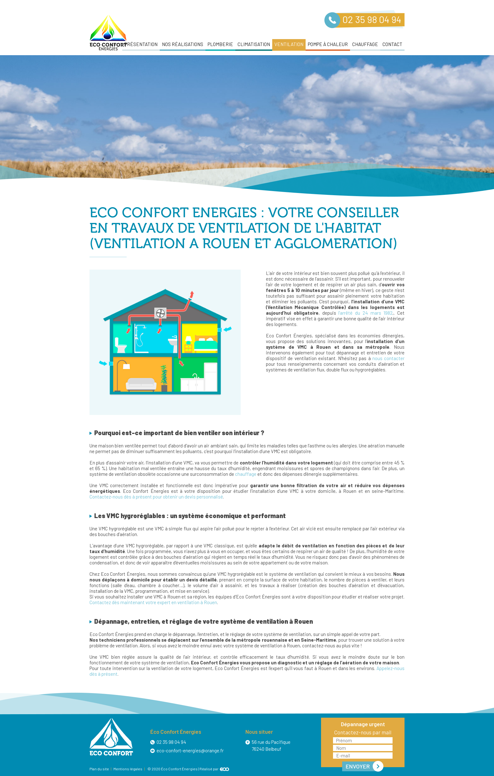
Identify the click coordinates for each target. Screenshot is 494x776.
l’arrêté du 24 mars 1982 (365, 313)
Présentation (141, 44)
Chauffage (365, 44)
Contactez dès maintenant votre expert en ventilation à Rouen (153, 602)
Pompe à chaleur (328, 44)
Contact (392, 44)
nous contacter (388, 358)
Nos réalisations (182, 44)
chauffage (245, 474)
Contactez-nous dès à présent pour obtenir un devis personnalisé (156, 496)
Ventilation (288, 44)
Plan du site (99, 769)
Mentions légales (127, 769)
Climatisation (254, 44)
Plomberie (220, 44)
